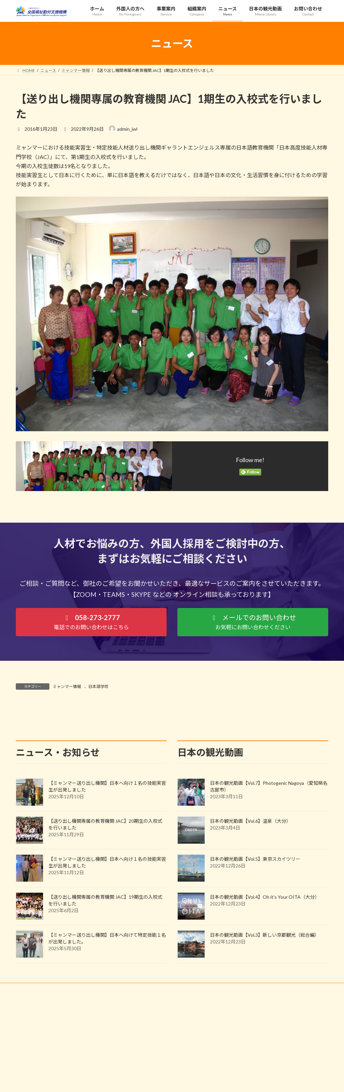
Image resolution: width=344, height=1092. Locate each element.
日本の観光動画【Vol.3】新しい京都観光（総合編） (264, 996)
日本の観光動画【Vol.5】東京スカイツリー (255, 920)
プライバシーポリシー (42, 1049)
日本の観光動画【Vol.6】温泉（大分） (250, 882)
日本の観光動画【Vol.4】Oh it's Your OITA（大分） (264, 958)
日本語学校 (98, 686)
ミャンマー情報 (67, 686)
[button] (91, 622)
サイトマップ (88, 1049)
